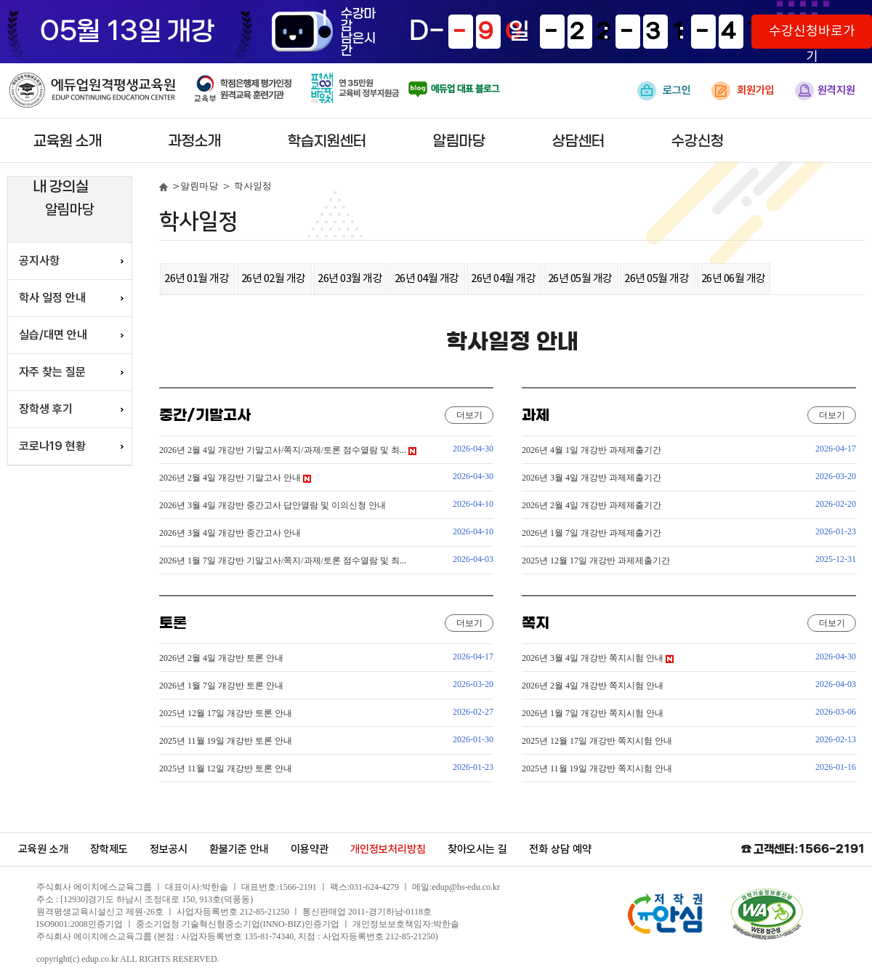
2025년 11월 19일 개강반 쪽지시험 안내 (597, 768)
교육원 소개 (67, 141)
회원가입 (743, 90)
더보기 (469, 415)
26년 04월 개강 (428, 279)
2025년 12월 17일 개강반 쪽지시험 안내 (597, 741)
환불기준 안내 (239, 849)
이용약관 (309, 849)
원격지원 (825, 90)
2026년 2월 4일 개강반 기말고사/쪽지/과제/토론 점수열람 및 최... (287, 450)
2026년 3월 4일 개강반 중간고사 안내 (230, 533)
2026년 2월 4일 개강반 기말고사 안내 (235, 478)
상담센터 (578, 141)
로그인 (664, 90)
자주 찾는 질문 (52, 372)
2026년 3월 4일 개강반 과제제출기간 (591, 478)
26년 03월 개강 (351, 279)
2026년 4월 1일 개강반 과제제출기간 (591, 450)
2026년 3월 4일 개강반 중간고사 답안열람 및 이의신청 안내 (272, 505)
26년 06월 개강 (733, 279)
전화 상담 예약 (560, 849)
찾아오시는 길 (477, 849)
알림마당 (459, 141)
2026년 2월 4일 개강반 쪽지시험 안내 (592, 685)
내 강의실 (61, 187)
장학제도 (109, 849)
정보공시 (168, 849)
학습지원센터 (327, 141)
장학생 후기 (46, 409)
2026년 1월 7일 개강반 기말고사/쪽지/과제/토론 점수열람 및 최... (282, 560)
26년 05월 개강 (581, 279)
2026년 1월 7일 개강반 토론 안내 (221, 685)
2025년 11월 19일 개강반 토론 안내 (225, 741)
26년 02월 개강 (274, 279)
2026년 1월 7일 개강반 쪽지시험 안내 (592, 713)
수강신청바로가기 (812, 36)
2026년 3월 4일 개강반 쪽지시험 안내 (598, 658)
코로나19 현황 (52, 446)
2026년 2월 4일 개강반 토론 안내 (221, 658)
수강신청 (697, 141)
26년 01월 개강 (197, 279)
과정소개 (195, 141)
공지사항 (39, 261)
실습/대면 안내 (53, 335)
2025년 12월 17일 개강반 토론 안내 (225, 713)
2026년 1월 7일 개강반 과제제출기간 (591, 533)
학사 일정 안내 (52, 298)
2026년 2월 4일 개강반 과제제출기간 (591, 505)
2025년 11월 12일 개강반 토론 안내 (225, 768)
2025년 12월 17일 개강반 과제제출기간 (596, 560)
